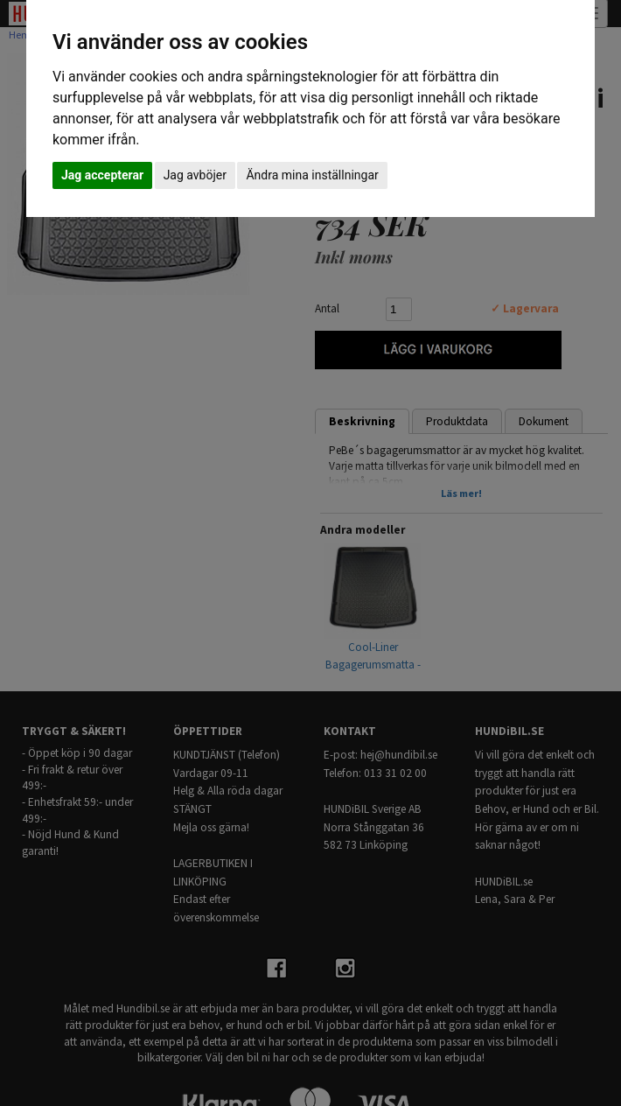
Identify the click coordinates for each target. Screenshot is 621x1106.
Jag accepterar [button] (102, 175)
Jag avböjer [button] (195, 175)
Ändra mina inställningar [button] (312, 175)
